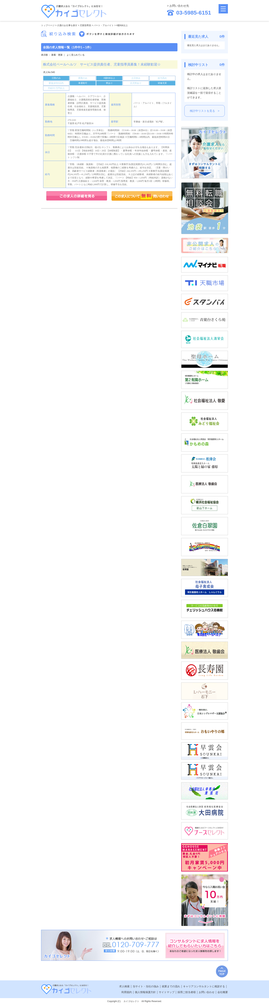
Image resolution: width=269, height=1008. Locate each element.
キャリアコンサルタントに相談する (204, 986)
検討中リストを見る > (204, 110)
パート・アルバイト (104, 25)
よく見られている (76, 55)
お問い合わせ (206, 992)
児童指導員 (85, 25)
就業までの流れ (171, 986)
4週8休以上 (122, 25)
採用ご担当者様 (186, 992)
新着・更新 (57, 55)
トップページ (48, 25)
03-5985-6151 (189, 12)
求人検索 (124, 986)
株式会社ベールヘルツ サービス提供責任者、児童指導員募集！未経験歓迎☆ (102, 64)
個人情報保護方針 (145, 992)
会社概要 (222, 992)
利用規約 (126, 992)
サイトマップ (166, 992)
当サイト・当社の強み (146, 986)
